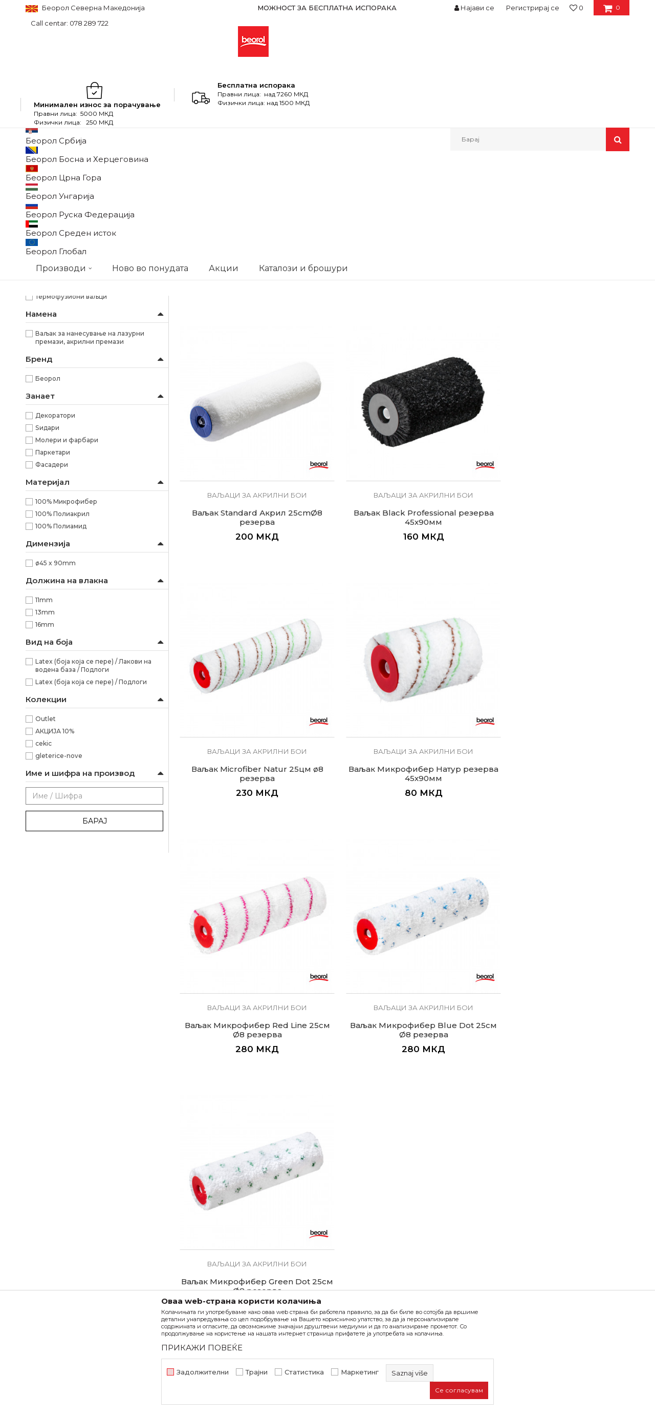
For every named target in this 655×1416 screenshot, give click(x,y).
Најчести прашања (367, 1204)
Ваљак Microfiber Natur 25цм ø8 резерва (231, 581)
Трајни (257, 1372)
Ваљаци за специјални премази (82, 300)
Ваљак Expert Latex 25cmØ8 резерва (347, 376)
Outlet (45, 885)
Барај (94, 987)
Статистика (304, 1372)
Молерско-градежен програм (146, 173)
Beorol (35, 173)
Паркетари (52, 619)
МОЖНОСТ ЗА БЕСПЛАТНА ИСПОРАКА (327, 8)
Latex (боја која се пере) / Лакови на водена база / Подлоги (93, 832)
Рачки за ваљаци (58, 337)
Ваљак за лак (52, 227)
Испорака (351, 1176)
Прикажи (509, 190)
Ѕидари (47, 594)
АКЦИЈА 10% (54, 897)
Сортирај (385, 190)
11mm (44, 766)
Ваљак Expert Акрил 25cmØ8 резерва (232, 376)
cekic (43, 910)
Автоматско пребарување (313, 190)
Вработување (204, 1147)
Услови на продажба (371, 1118)
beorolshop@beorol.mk (106, 1164)
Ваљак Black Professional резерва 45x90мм (577, 376)
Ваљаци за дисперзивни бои (78, 276)
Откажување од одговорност (387, 1133)
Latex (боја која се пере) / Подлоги (91, 848)
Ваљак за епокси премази (73, 251)
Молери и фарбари (66, 606)
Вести (190, 1133)
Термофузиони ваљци (71, 463)
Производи (70, 173)
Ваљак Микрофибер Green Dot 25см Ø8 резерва (231, 791)
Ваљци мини (51, 313)
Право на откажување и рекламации (400, 1190)
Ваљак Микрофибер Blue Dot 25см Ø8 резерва (577, 586)
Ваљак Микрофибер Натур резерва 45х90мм (347, 581)
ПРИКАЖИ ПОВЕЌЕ (202, 1347)
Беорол (47, 545)
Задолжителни (203, 1372)
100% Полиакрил (62, 680)
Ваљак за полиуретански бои (77, 214)
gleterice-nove (58, 922)
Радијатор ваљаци (61, 325)
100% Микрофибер (66, 668)
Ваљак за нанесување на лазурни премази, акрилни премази (89, 504)
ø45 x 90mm (55, 729)
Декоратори (55, 582)
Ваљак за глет (52, 239)
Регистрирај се (532, 8)
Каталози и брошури (217, 1161)
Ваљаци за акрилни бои (69, 264)
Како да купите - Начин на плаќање (398, 1161)
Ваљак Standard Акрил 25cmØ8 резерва (462, 376)
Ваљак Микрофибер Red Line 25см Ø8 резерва (462, 581)
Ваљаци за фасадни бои (70, 288)
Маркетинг (360, 1372)
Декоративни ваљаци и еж (73, 350)
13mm (45, 779)
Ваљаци (216, 173)
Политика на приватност (378, 1147)
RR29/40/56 (53, 389)
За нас (191, 1118)
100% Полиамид (60, 692)
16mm (44, 791)
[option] (327, 7)
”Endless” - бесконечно (73, 426)
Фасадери (51, 631)
